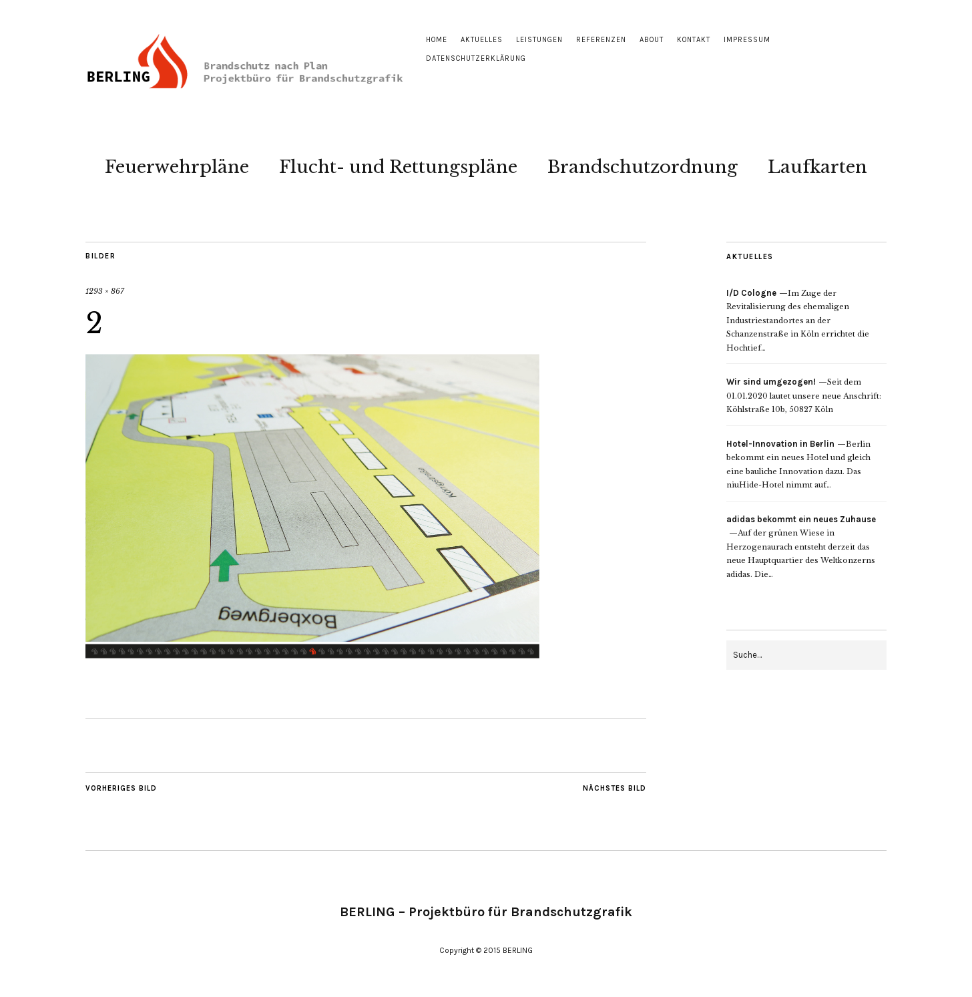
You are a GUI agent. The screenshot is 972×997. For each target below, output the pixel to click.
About (652, 39)
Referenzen (601, 39)
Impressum (747, 39)
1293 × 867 (104, 291)
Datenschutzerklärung (476, 58)
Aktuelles (482, 39)
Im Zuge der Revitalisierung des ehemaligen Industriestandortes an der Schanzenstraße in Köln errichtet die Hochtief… (797, 320)
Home (436, 39)
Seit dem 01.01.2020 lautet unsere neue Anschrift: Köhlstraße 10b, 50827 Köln (803, 395)
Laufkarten (817, 167)
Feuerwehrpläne (177, 167)
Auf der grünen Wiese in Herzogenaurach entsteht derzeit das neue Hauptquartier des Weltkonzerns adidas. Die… (801, 547)
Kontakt (693, 39)
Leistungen (539, 39)
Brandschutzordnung (642, 167)
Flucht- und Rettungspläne (398, 167)
